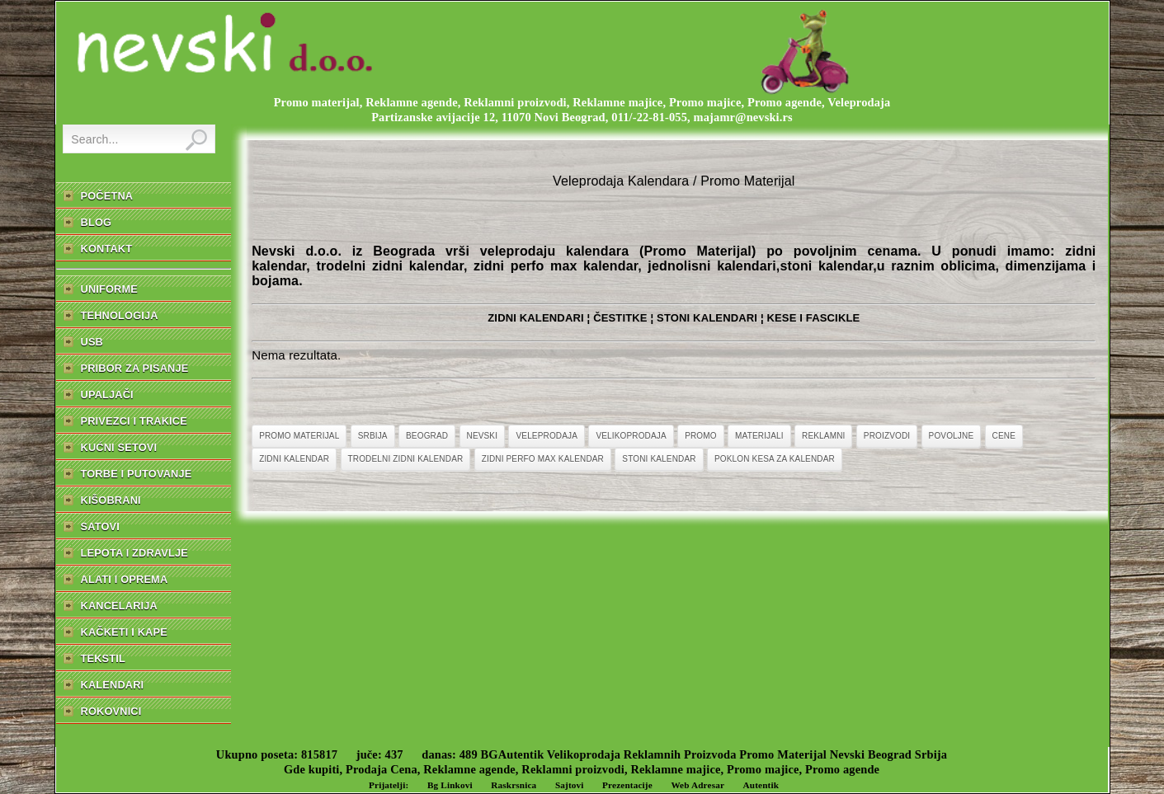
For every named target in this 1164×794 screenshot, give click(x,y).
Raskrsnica (513, 785)
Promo (701, 435)
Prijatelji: (388, 785)
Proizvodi (887, 435)
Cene (1004, 435)
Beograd (427, 435)
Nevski (482, 435)
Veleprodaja (546, 435)
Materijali (759, 435)
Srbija (373, 435)
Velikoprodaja (631, 435)
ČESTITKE (620, 318)
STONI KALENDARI (707, 318)
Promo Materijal (299, 435)
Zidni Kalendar (294, 458)
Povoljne (951, 435)
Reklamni (823, 435)
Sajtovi (569, 785)
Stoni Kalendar (658, 458)
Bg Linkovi (450, 785)
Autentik (761, 785)
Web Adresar (697, 785)
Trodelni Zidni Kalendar (406, 458)
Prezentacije (627, 785)
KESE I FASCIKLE (813, 318)
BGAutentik (512, 754)
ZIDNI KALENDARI (536, 318)
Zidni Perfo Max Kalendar (543, 458)
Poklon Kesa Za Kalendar (774, 458)
